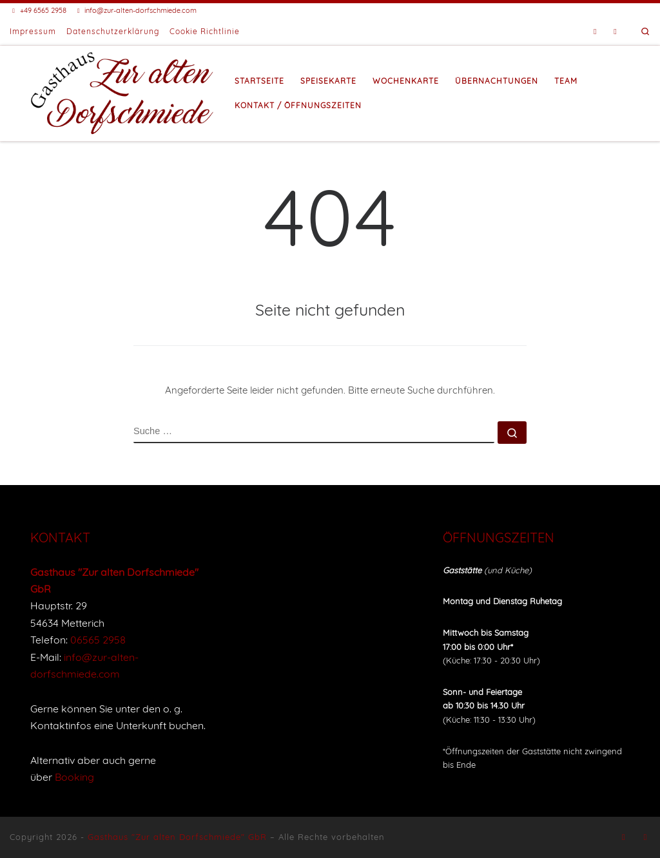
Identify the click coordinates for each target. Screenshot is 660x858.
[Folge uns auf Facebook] (595, 32)
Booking (74, 776)
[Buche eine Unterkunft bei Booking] (615, 32)
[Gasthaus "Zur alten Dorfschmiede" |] (122, 91)
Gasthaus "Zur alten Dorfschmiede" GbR (177, 837)
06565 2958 (98, 639)
